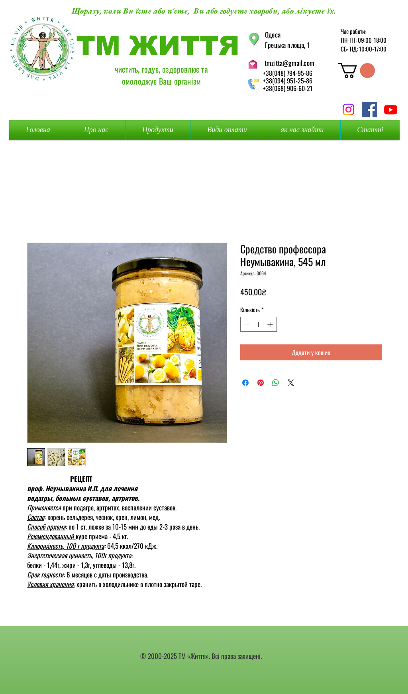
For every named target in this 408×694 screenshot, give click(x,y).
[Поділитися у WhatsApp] (275, 383)
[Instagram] (348, 109)
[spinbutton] (258, 324)
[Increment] (271, 324)
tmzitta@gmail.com (289, 63)
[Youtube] (390, 109)
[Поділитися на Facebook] (245, 383)
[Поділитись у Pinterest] (260, 383)
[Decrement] (246, 324)
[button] (356, 70)
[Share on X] (291, 383)
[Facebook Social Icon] (369, 109)
